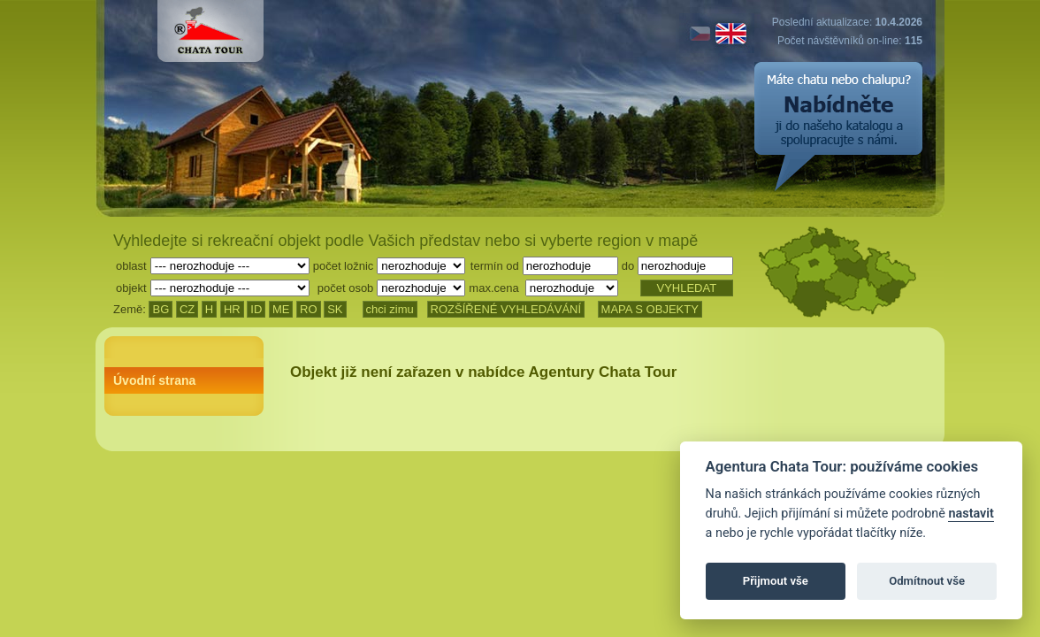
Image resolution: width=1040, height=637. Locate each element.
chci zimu (390, 309)
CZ (187, 309)
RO (308, 309)
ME (281, 309)
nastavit (970, 513)
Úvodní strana (154, 380)
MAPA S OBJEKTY (650, 309)
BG (160, 309)
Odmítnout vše (927, 580)
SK (334, 309)
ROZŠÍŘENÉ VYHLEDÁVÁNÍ (506, 309)
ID (256, 309)
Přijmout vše (775, 580)
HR (232, 309)
